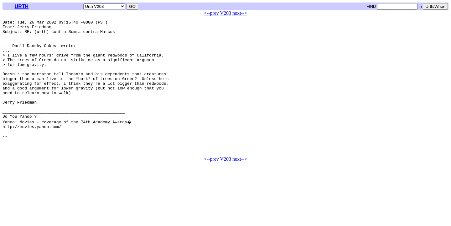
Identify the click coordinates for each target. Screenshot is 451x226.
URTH (22, 6)
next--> (239, 13)
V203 (225, 13)
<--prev (211, 13)
